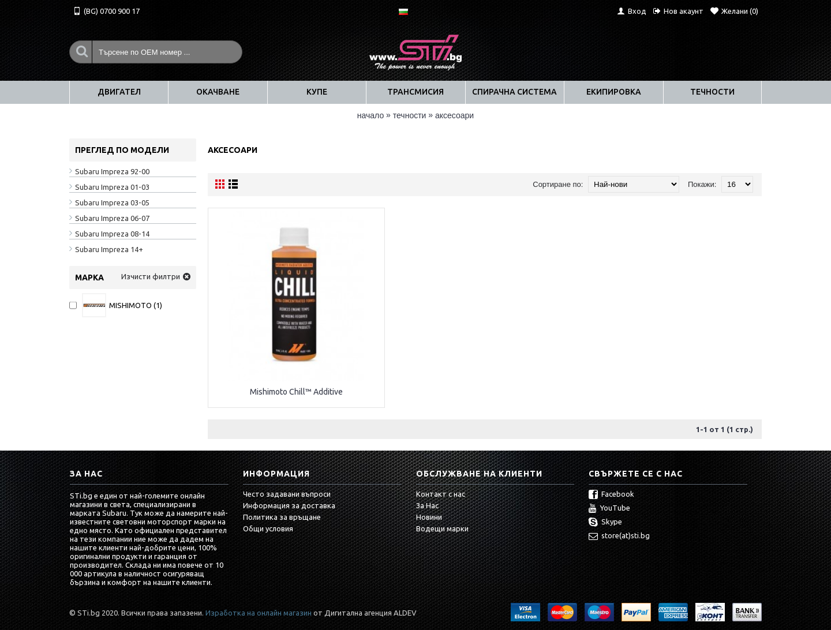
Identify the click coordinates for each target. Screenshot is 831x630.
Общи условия (268, 528)
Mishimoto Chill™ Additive (296, 391)
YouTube (609, 509)
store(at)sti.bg (619, 536)
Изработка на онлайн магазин (258, 613)
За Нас (427, 505)
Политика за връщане (282, 517)
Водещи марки (442, 528)
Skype (605, 523)
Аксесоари (454, 115)
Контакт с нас (440, 494)
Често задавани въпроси (287, 494)
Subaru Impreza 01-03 (112, 187)
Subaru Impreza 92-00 (112, 171)
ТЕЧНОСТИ (409, 115)
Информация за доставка (289, 505)
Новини (429, 517)
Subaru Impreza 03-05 (112, 202)
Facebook (611, 495)
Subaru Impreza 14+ (109, 249)
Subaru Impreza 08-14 (112, 234)
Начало (370, 115)
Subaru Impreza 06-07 (112, 218)
